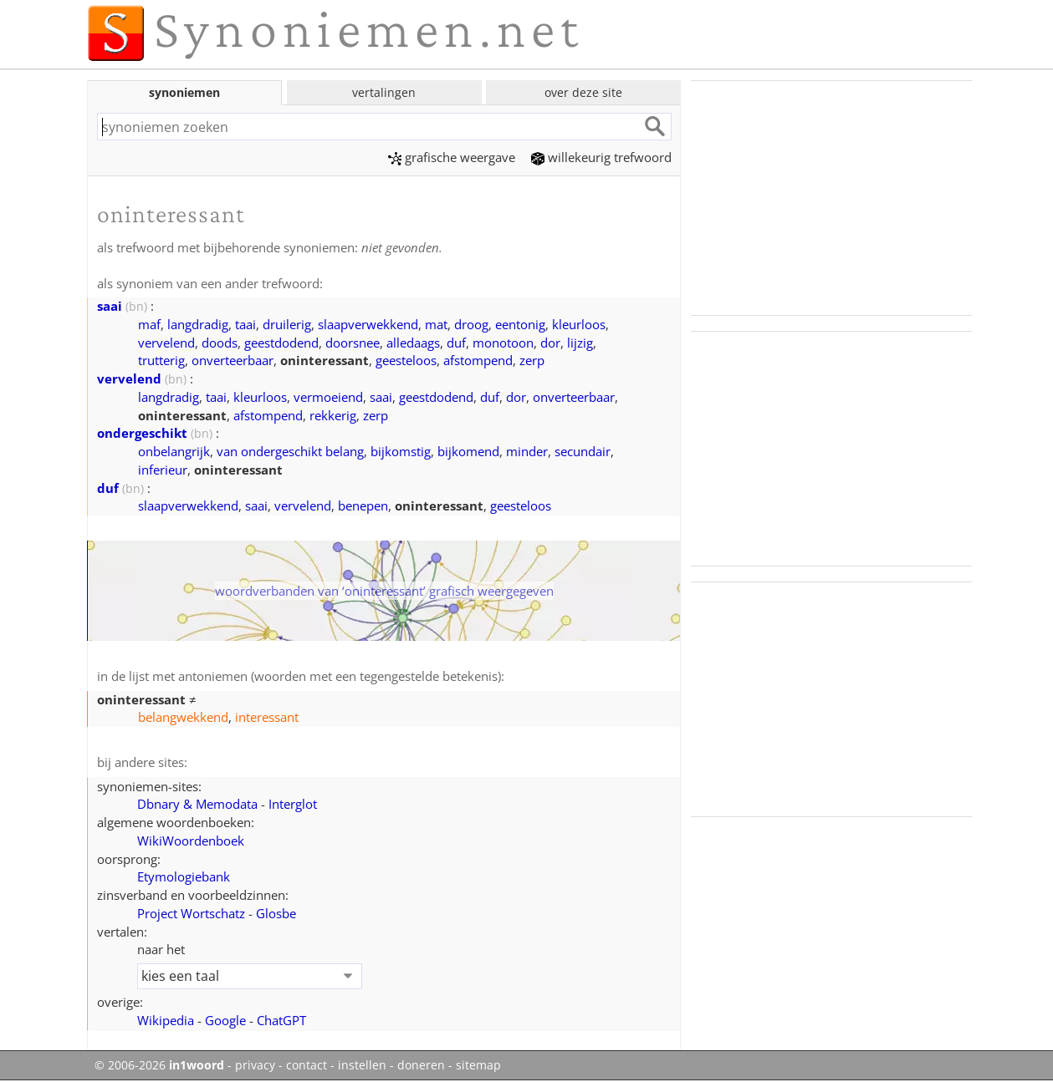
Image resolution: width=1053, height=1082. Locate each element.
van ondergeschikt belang (290, 451)
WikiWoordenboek (190, 840)
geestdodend (281, 342)
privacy (255, 1065)
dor (550, 342)
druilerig (287, 324)
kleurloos (579, 324)
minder (527, 451)
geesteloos (406, 360)
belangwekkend (183, 717)
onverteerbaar (232, 360)
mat (436, 324)
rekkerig (332, 415)
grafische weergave (451, 157)
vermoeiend (328, 397)
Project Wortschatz (191, 913)
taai (245, 324)
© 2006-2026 (159, 1065)
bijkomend (468, 451)
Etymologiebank (183, 876)
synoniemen (184, 92)
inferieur (162, 469)
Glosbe (276, 913)
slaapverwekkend (368, 324)
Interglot (292, 803)
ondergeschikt (142, 432)
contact (306, 1065)
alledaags (413, 342)
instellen (362, 1065)
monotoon (503, 342)
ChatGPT (281, 1020)
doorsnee (352, 342)
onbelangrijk (174, 451)
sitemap (478, 1065)
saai (109, 305)
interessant (267, 717)
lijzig (580, 342)
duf (456, 342)
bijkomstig (401, 451)
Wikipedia (165, 1020)
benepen (363, 505)
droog (471, 324)
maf (149, 324)
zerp (531, 360)
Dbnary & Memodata (197, 803)
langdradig (197, 324)
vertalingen (384, 92)
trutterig (161, 360)
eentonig (520, 324)
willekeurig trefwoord (601, 157)
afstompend (478, 360)
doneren (421, 1065)
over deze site (583, 92)
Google (225, 1020)
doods (220, 342)
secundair (583, 451)
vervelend (166, 342)
